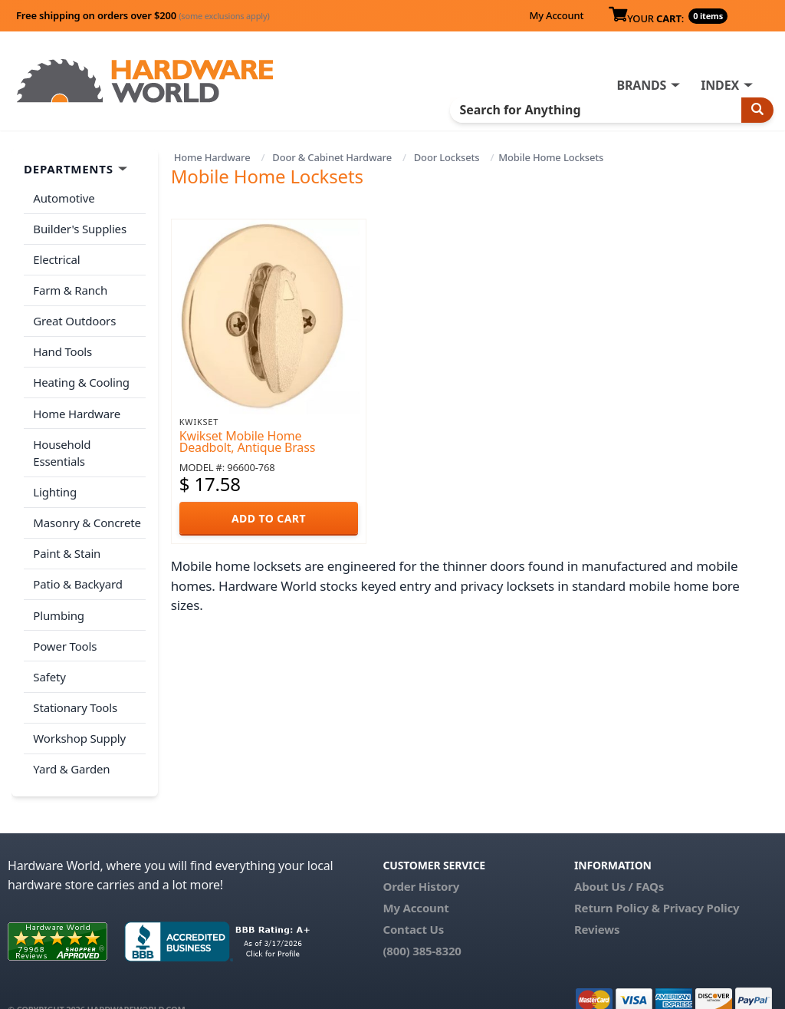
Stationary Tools (75, 683)
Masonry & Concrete (86, 501)
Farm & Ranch (70, 288)
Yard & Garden (71, 743)
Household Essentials (89, 440)
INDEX (720, 85)
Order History (421, 860)
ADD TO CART (269, 518)
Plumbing (58, 591)
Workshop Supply (79, 712)
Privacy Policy (701, 881)
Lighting (55, 470)
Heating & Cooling (81, 379)
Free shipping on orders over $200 (143, 15)
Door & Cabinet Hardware (332, 157)
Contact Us (413, 903)
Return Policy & (617, 881)
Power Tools (65, 622)
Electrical (56, 258)
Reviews (596, 903)
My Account (556, 15)
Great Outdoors (74, 319)
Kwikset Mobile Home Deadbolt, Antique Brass (247, 441)
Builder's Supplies (79, 228)
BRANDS (641, 85)
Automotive (63, 198)
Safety (49, 652)
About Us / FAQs (619, 860)
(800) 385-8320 (422, 924)
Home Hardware (212, 157)
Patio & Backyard (77, 561)
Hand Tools (62, 349)
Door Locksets (447, 157)
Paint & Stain (66, 531)
